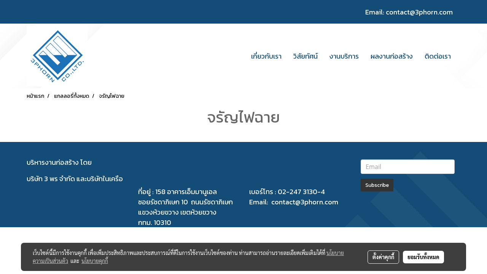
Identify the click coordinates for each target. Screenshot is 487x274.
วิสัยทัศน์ (305, 56)
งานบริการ (344, 56)
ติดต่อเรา (438, 56)
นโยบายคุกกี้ (94, 260)
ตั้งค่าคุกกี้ (383, 256)
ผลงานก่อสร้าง (392, 56)
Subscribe (377, 185)
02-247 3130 (297, 191)
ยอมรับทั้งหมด (423, 256)
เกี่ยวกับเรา (266, 56)
